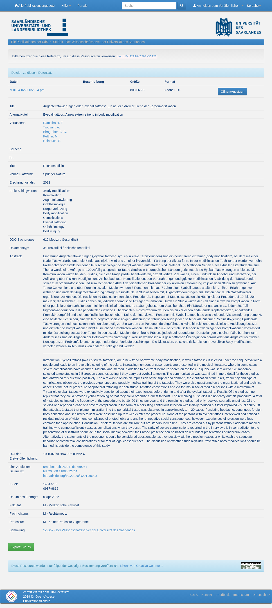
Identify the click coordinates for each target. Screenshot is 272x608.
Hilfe (66, 5)
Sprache (254, 5)
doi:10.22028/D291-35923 (137, 56)
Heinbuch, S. (52, 141)
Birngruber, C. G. (55, 132)
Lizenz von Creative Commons (141, 566)
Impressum (241, 595)
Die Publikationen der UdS (29, 42)
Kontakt (206, 595)
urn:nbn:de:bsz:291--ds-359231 (65, 467)
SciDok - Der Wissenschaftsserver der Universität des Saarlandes (99, 42)
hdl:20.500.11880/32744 (60, 471)
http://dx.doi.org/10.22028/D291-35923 (70, 476)
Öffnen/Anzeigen (232, 91)
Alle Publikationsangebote (35, 5)
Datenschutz (261, 595)
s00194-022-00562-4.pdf (27, 90)
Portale (83, 5)
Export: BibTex (21, 547)
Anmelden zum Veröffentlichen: (218, 5)
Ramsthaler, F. (53, 123)
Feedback (222, 595)
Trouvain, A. (51, 127)
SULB (193, 595)
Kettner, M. (50, 136)
